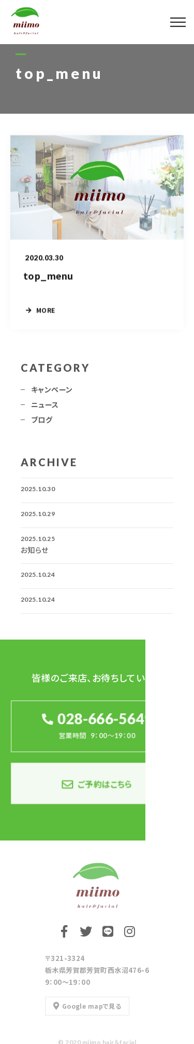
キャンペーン (52, 392)
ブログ (41, 422)
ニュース (45, 407)
